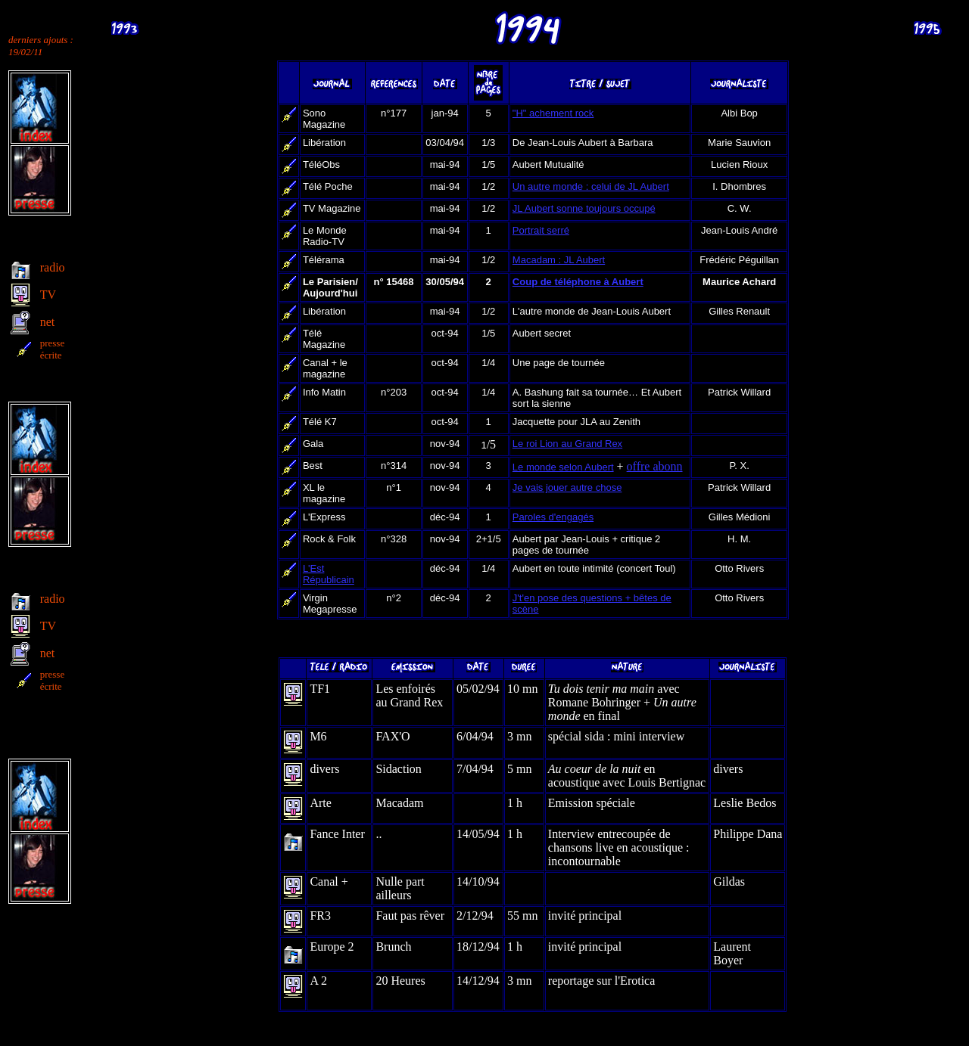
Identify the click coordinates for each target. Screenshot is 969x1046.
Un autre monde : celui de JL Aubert (591, 186)
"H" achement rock (553, 113)
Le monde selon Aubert (563, 467)
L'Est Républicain (328, 574)
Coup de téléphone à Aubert (578, 281)
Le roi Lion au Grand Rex (567, 443)
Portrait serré (541, 230)
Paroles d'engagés (553, 517)
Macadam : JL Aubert (559, 259)
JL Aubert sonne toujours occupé (584, 208)
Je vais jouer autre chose (567, 487)
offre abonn (655, 466)
